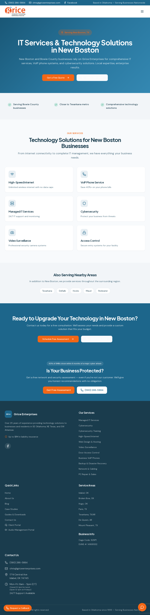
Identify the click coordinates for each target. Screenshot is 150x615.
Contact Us (10, 520)
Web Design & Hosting (90, 441)
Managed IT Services (89, 420)
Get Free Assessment (59, 390)
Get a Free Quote (58, 77)
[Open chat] (142, 607)
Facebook (70, 2)
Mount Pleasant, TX (88, 525)
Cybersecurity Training (90, 431)
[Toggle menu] (142, 11)
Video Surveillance (88, 447)
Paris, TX (83, 509)
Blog (7, 503)
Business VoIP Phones (89, 458)
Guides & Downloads (15, 514)
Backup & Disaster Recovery (93, 463)
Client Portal (13, 525)
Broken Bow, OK (86, 498)
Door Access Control (89, 452)
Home (8, 493)
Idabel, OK (84, 493)
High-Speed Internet (89, 436)
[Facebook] (8, 446)
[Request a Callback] (18, 608)
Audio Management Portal (19, 529)
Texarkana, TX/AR (87, 514)
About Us (9, 498)
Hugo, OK (83, 503)
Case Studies (11, 509)
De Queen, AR (85, 520)
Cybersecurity (86, 425)
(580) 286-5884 (15, 2)
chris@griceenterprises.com (44, 2)
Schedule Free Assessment (58, 339)
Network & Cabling (88, 468)
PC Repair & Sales (87, 474)
